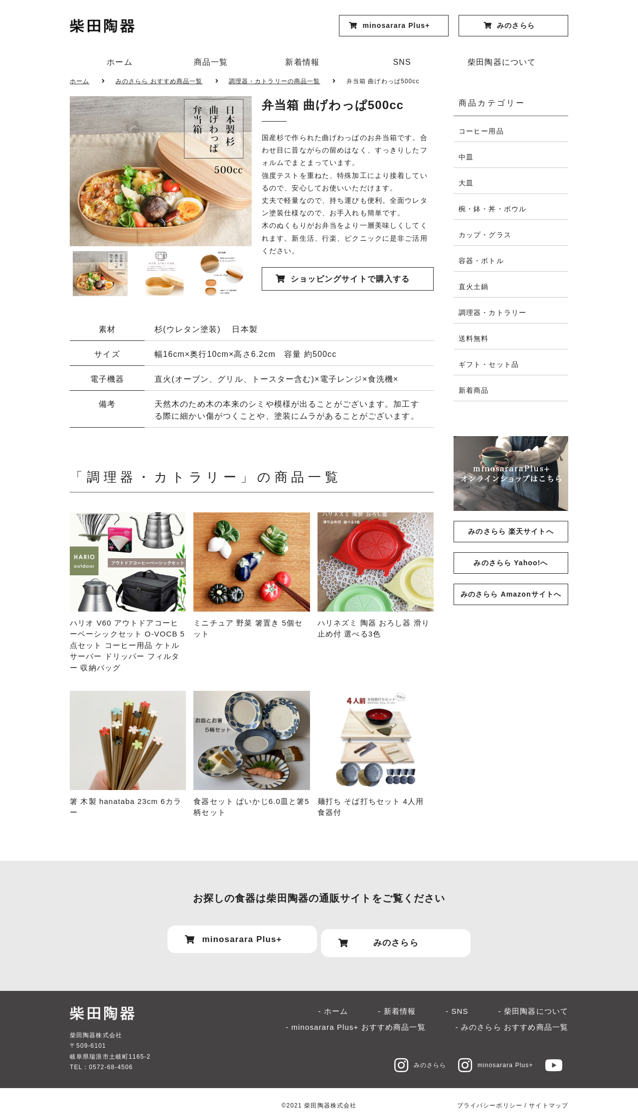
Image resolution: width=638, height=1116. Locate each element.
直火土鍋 (473, 287)
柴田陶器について (502, 62)
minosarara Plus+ (489, 1057)
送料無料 (473, 338)
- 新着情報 (397, 1003)
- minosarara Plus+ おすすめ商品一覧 (356, 1019)
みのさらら (408, 1057)
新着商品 (473, 390)
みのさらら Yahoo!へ (511, 563)
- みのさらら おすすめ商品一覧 (512, 1019)
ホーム (119, 62)
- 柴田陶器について (533, 1003)
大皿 (466, 183)
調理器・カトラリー (492, 313)
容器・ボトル (481, 261)
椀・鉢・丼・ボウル (492, 209)
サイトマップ (548, 1097)
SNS (402, 62)
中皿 (466, 157)
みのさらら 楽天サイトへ (510, 531)
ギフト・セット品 (489, 364)
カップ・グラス (485, 235)
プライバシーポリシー (489, 1097)
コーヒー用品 (481, 131)
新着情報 (302, 62)
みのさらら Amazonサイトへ (511, 594)
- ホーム (333, 1003)
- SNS (457, 1003)
